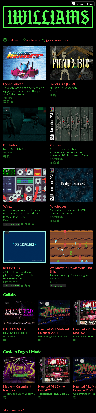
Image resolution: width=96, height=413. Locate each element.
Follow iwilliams (82, 3)
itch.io (5, 410)
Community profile (18, 410)
